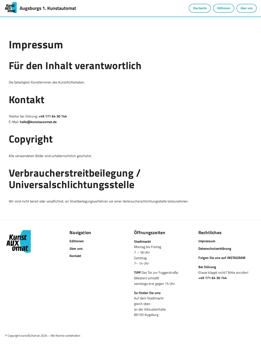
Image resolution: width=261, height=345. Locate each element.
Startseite (200, 8)
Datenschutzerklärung (214, 248)
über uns (246, 8)
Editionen (223, 8)
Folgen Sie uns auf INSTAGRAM (221, 257)
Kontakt (75, 255)
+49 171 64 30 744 (52, 116)
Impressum (206, 241)
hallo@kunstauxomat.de (38, 121)
